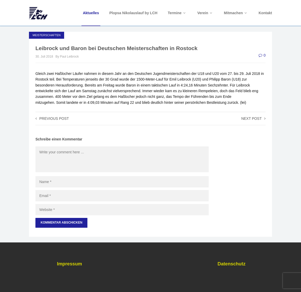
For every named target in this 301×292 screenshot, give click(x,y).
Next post (253, 118)
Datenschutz (231, 263)
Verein (205, 13)
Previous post (52, 118)
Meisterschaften (47, 35)
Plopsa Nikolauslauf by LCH (133, 13)
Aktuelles (91, 13)
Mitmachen (236, 13)
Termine (177, 13)
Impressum (69, 263)
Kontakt (265, 13)
